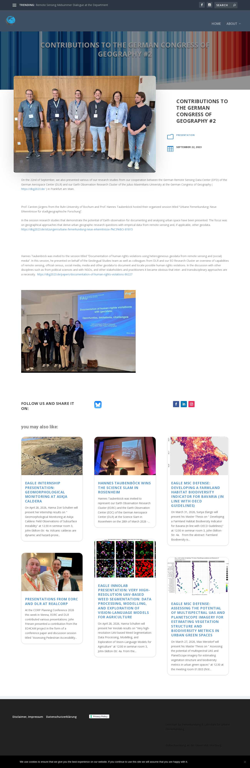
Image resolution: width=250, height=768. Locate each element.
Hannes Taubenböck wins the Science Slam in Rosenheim (124, 487)
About (232, 18)
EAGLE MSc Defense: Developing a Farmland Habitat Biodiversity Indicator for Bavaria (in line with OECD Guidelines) (197, 494)
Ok (194, 761)
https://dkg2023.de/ (33, 189)
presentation (185, 135)
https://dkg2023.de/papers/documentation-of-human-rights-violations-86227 (84, 274)
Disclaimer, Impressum (28, 717)
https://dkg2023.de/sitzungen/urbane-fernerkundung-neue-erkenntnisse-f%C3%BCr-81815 (77, 229)
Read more (220, 761)
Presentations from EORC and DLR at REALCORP (51, 601)
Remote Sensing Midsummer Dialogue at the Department (72, 5)
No (204, 761)
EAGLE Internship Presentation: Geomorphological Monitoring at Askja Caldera (46, 492)
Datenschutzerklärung (61, 717)
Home (216, 18)
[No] (244, 762)
